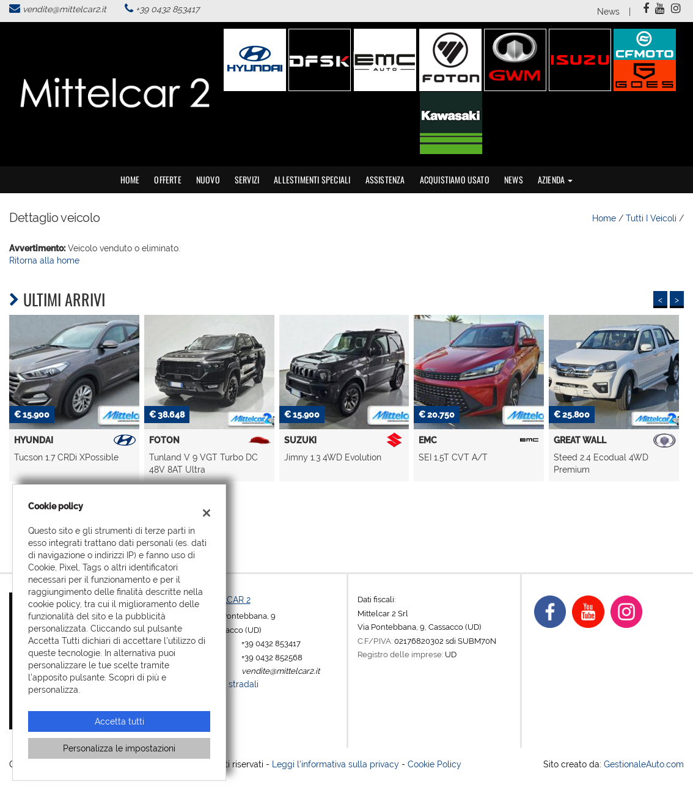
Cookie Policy (434, 764)
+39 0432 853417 (167, 9)
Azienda (555, 179)
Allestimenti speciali (312, 179)
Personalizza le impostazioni (119, 748)
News (608, 12)
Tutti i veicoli (651, 218)
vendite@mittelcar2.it (64, 9)
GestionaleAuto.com (644, 764)
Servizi (247, 179)
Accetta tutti (119, 721)
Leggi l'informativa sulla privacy (335, 764)
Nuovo (208, 179)
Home (130, 179)
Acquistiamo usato (455, 179)
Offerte (167, 179)
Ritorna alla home (44, 260)
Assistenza (385, 179)
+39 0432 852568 (271, 657)
